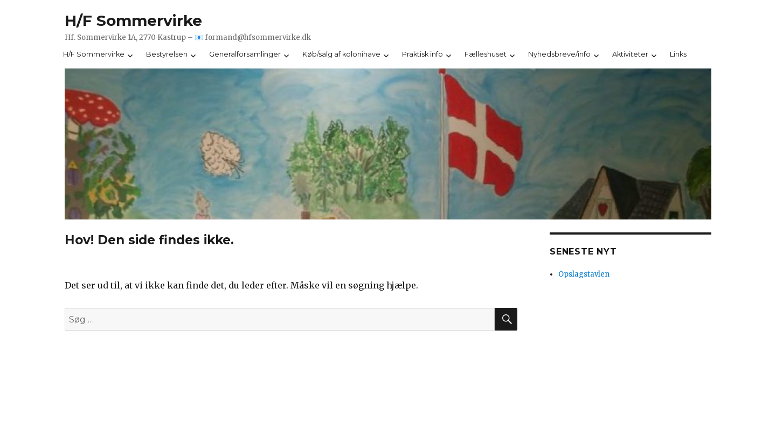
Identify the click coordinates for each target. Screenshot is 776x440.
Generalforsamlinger (245, 54)
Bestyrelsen (167, 54)
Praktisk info (422, 54)
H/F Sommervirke (133, 20)
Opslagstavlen (583, 274)
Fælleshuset (486, 54)
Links (678, 54)
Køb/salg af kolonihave (341, 54)
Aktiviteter (630, 54)
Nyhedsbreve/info (559, 54)
